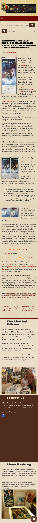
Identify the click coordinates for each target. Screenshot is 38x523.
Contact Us (13, 278)
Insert (23, 65)
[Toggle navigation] (2, 18)
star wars (26, 297)
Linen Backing (21, 267)
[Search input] (17, 25)
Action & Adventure (13, 293)
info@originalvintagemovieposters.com (19, 405)
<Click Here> (32, 258)
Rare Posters (24, 293)
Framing (4, 269)
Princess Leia (20, 297)
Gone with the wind (6, 297)
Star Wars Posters (14, 295)
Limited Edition (6, 264)
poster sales (12, 267)
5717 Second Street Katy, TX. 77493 (20, 408)
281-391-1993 (16, 403)
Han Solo (14, 297)
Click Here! (26, 250)
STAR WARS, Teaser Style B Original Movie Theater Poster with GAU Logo (10, 308)
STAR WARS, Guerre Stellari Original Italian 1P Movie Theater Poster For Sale (28, 308)
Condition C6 (6, 254)
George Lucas (22, 87)
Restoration (30, 267)
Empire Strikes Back (30, 295)
